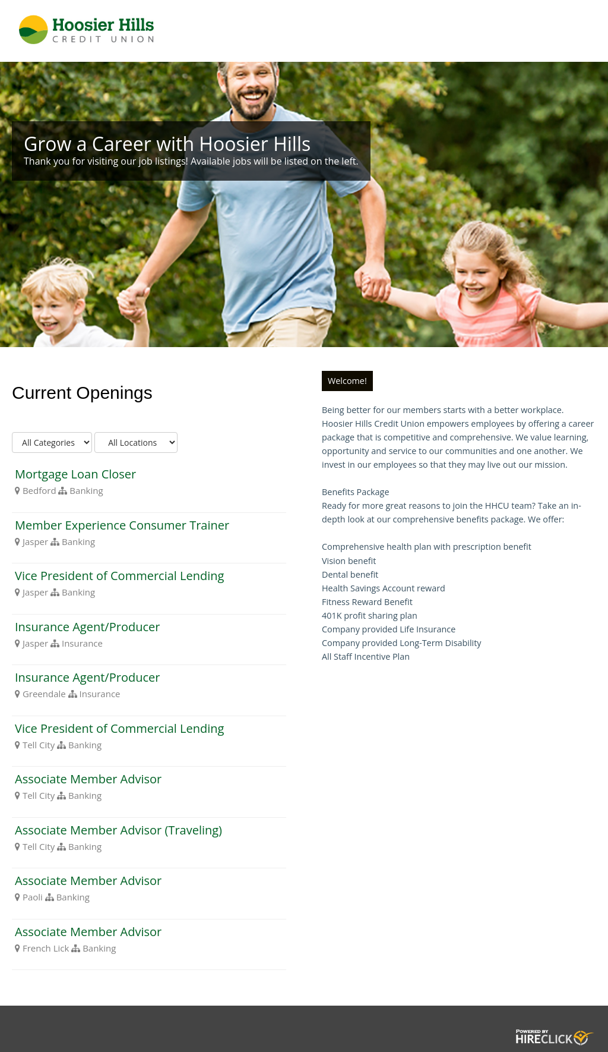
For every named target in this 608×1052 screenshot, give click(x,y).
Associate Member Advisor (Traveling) (118, 830)
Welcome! (347, 380)
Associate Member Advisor (88, 779)
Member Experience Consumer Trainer (122, 525)
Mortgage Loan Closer (75, 474)
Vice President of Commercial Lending (119, 576)
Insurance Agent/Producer (87, 627)
